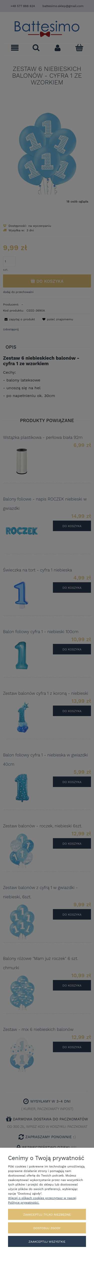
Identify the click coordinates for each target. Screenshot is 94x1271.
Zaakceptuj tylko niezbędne (47, 1214)
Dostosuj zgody (46, 1228)
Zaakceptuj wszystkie (47, 1241)
